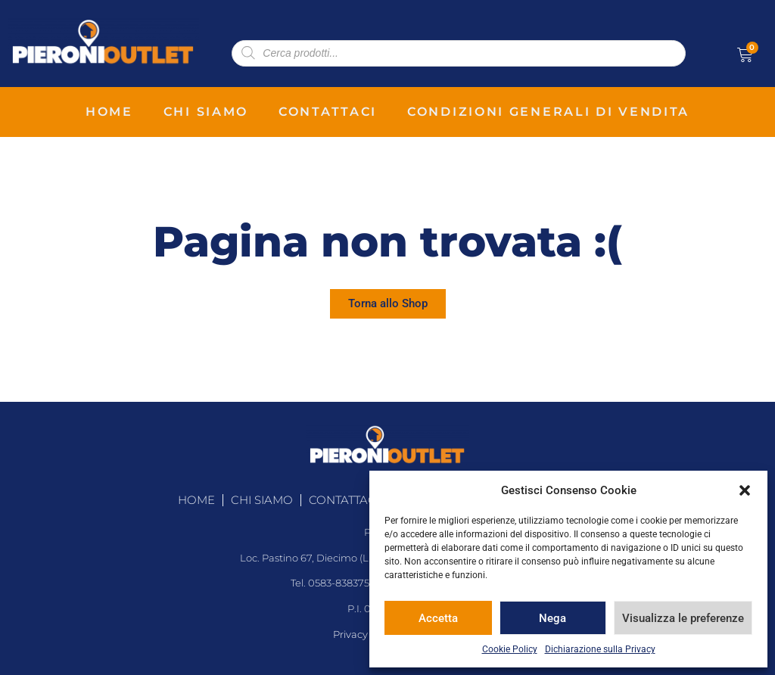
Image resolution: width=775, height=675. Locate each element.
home (109, 111)
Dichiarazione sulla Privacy (600, 649)
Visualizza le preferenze (683, 618)
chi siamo (205, 111)
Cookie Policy (509, 649)
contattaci (328, 111)
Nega (552, 618)
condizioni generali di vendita (548, 111)
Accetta (438, 618)
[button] (744, 490)
